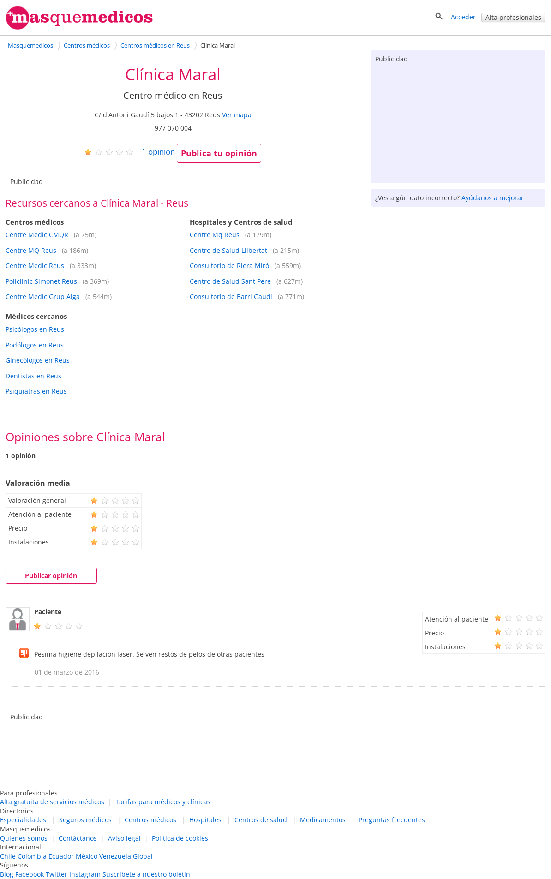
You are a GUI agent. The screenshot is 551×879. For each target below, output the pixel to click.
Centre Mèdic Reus (35, 265)
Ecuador (61, 856)
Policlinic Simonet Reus (41, 281)
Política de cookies (180, 838)
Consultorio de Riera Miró (229, 265)
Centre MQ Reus (31, 250)
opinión (158, 151)
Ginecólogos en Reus (38, 360)
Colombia (32, 856)
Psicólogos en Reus (35, 329)
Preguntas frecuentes (392, 819)
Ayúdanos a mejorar (492, 197)
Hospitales (205, 819)
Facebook (29, 874)
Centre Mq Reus (215, 234)
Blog (6, 874)
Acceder (463, 16)
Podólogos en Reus (35, 345)
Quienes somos (24, 838)
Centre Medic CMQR (37, 234)
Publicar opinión (51, 575)
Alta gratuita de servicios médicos (52, 801)
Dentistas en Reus (33, 375)
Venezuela (115, 856)
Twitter (56, 874)
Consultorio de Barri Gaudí (231, 296)
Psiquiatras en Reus (36, 391)
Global (143, 856)
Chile (8, 856)
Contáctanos (78, 838)
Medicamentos (323, 819)
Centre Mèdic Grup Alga (43, 296)
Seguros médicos (85, 819)
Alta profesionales (513, 17)
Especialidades (23, 819)
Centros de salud (260, 819)
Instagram (85, 874)
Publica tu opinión (219, 153)
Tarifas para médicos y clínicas (162, 801)
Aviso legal (124, 838)
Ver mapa (237, 114)
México (86, 856)
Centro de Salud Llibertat (228, 250)
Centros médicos (150, 819)
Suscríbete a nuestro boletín (146, 874)
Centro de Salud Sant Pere (230, 281)
